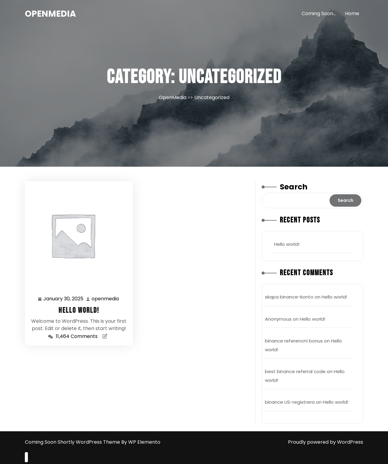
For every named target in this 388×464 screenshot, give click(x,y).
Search (293, 187)
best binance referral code (295, 371)
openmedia (105, 298)
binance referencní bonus (294, 341)
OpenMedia (50, 14)
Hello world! (79, 310)
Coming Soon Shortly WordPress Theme (73, 442)
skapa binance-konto (289, 297)
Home (352, 13)
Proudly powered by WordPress (325, 442)
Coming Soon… (319, 13)
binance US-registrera (290, 402)
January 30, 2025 (63, 299)
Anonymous (278, 319)
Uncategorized (211, 97)
